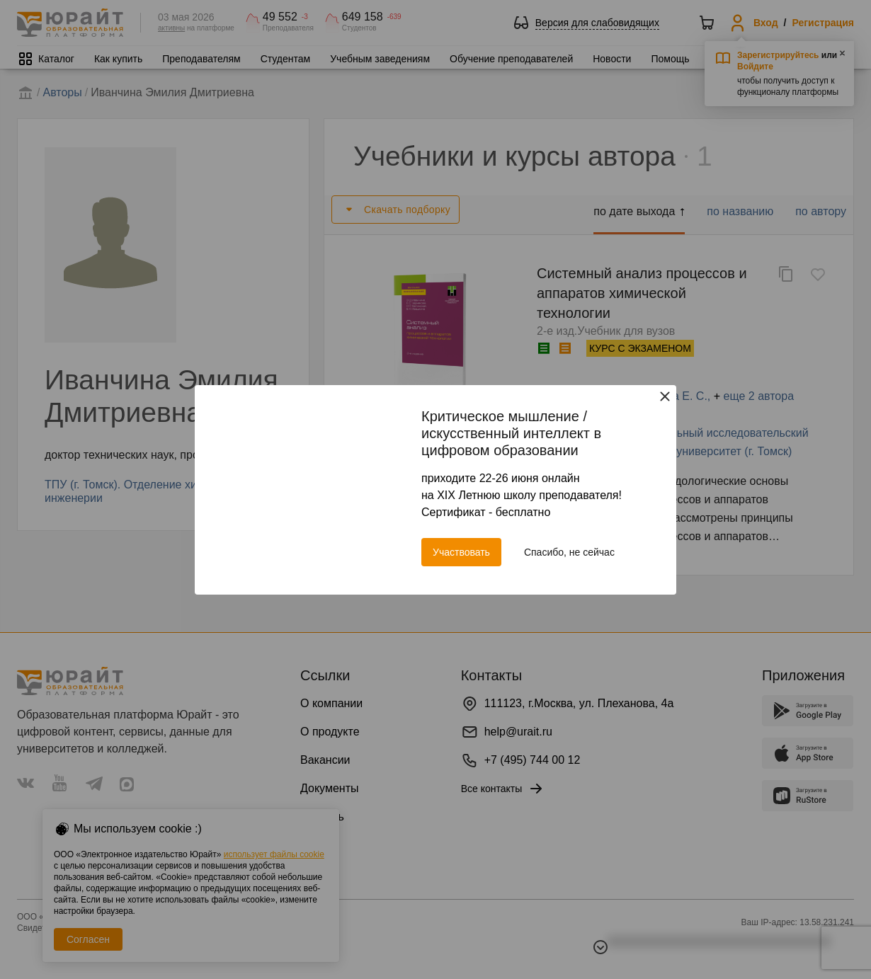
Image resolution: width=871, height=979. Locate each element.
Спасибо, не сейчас (569, 552)
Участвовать (461, 552)
